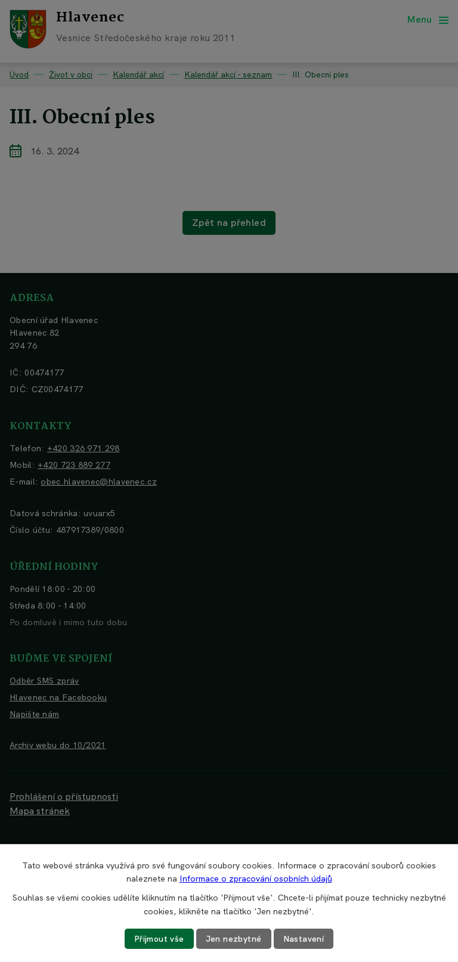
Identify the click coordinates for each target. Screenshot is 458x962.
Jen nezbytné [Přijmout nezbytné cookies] (234, 938)
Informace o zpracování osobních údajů (256, 878)
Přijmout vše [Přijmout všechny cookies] (159, 938)
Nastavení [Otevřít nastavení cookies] (303, 938)
